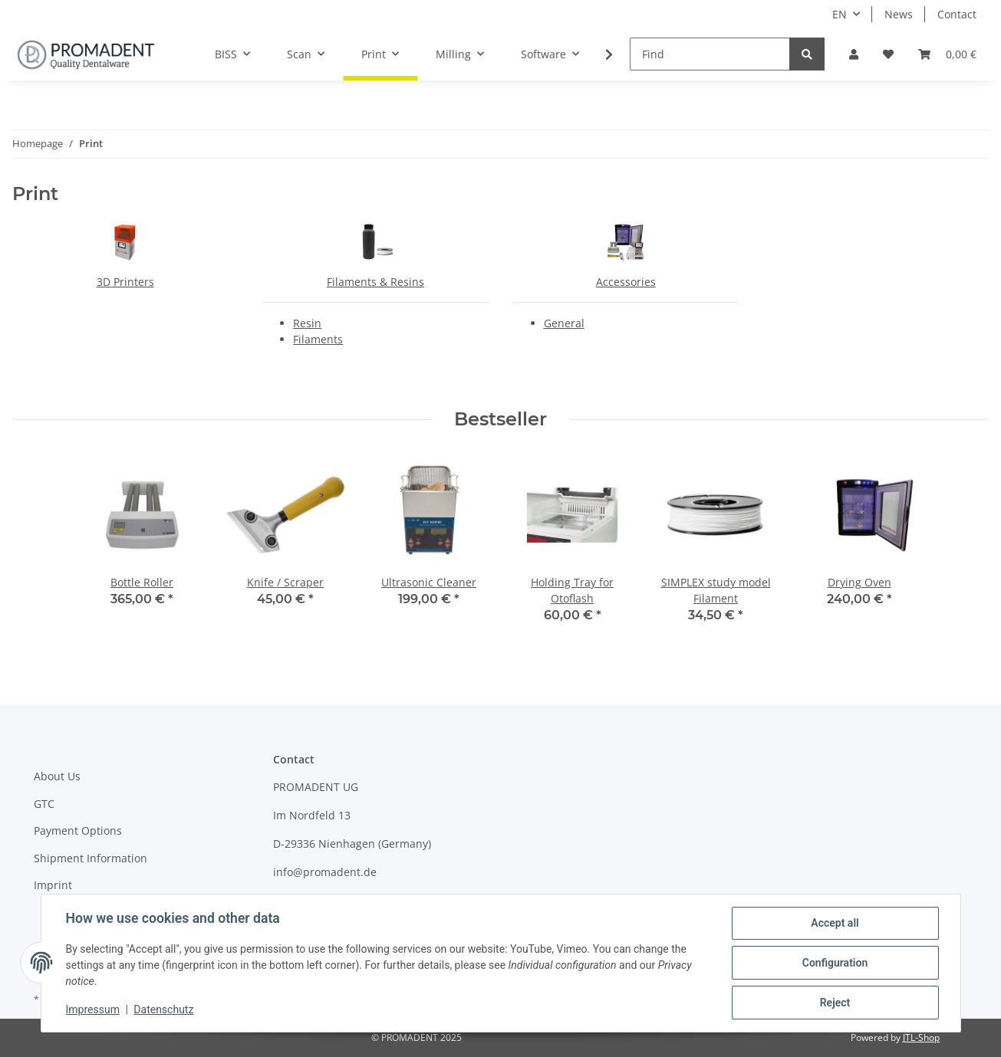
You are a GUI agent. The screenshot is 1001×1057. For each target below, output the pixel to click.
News (898, 14)
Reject (835, 1002)
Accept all (834, 923)
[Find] (710, 54)
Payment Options (78, 830)
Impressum (93, 1009)
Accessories (626, 281)
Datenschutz (163, 1009)
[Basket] (947, 54)
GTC (44, 803)
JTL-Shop (921, 1037)
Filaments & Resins (375, 281)
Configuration (835, 963)
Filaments (318, 339)
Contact (956, 14)
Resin (307, 323)
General (564, 323)
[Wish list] (888, 54)
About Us (57, 776)
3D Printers (125, 281)
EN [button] (839, 14)
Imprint (53, 885)
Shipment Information (90, 858)
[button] (854, 54)
